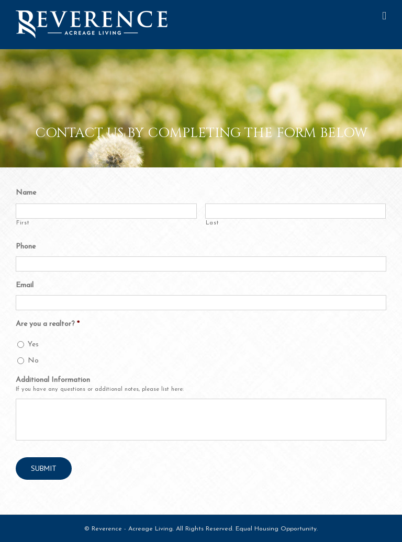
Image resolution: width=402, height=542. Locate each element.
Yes (33, 344)
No (33, 361)
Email (25, 285)
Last (212, 223)
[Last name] (295, 211)
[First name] (106, 211)
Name (26, 193)
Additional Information (53, 380)
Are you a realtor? (48, 324)
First (22, 223)
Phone (26, 247)
